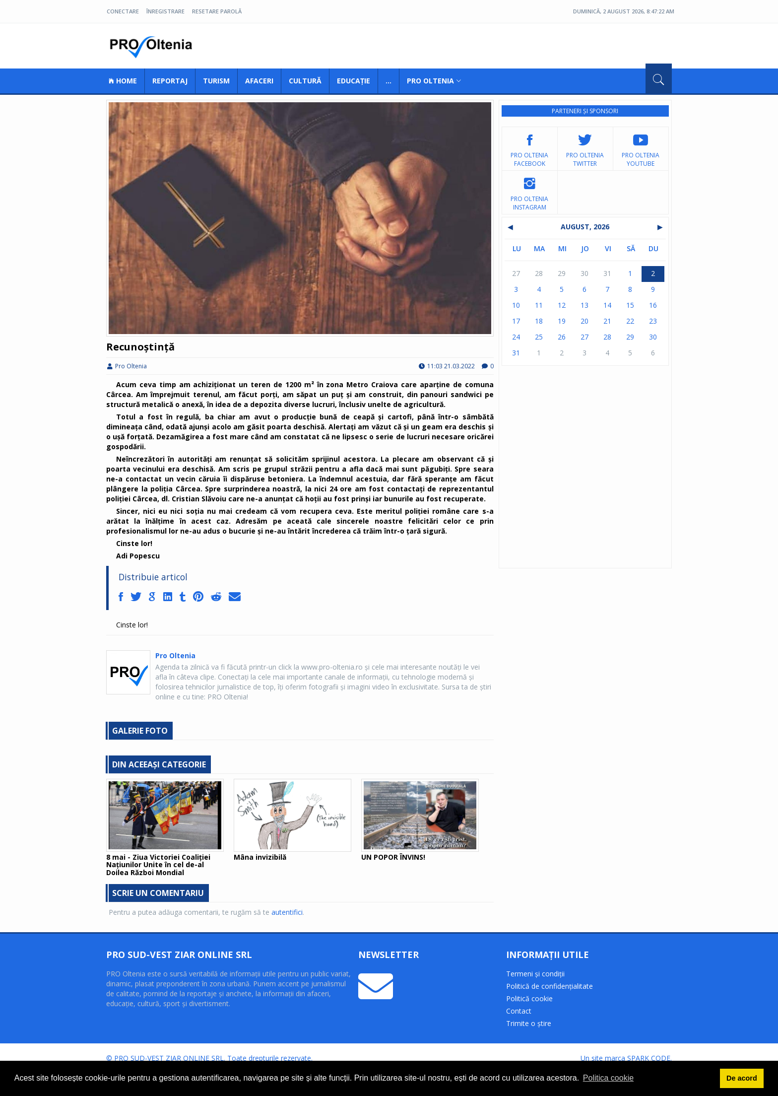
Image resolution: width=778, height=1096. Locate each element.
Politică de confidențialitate (549, 986)
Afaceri (259, 80)
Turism (216, 80)
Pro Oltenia (153, 47)
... (388, 80)
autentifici (287, 912)
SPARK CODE (648, 1058)
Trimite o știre (528, 1023)
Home (123, 80)
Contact (518, 1011)
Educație (353, 80)
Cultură (305, 80)
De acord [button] (741, 1078)
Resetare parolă (217, 11)
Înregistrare (165, 11)
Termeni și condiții (535, 973)
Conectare (123, 11)
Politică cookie (529, 998)
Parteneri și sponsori (585, 111)
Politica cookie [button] (608, 1078)
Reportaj (170, 80)
